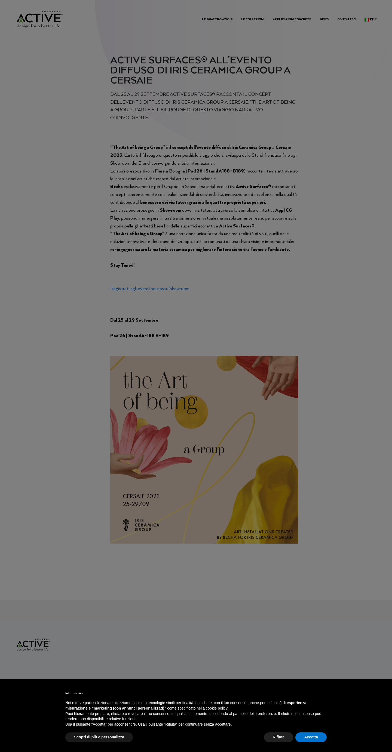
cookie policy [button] (216, 708)
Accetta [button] (311, 737)
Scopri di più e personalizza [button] (99, 737)
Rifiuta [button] (279, 737)
